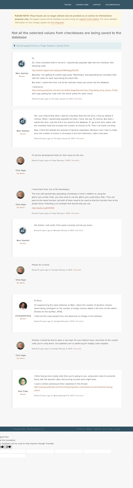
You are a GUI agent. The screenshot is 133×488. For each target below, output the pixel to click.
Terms (104, 429)
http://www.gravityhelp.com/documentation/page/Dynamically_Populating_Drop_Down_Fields (75, 90)
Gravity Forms (63, 45)
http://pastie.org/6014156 (43, 208)
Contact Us (81, 429)
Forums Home (82, 5)
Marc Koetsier (22, 73)
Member (22, 76)
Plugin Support (47, 45)
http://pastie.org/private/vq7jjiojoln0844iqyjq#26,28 (55, 70)
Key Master (21, 173)
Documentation (112, 5)
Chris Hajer (21, 170)
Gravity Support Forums (27, 45)
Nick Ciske (23, 391)
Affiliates (89, 429)
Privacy (110, 429)
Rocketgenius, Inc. (38, 429)
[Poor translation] (8, 447)
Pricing (68, 5)
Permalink (78, 99)
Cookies (117, 429)
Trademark (97, 429)
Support (97, 5)
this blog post (57, 22)
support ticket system (89, 19)
